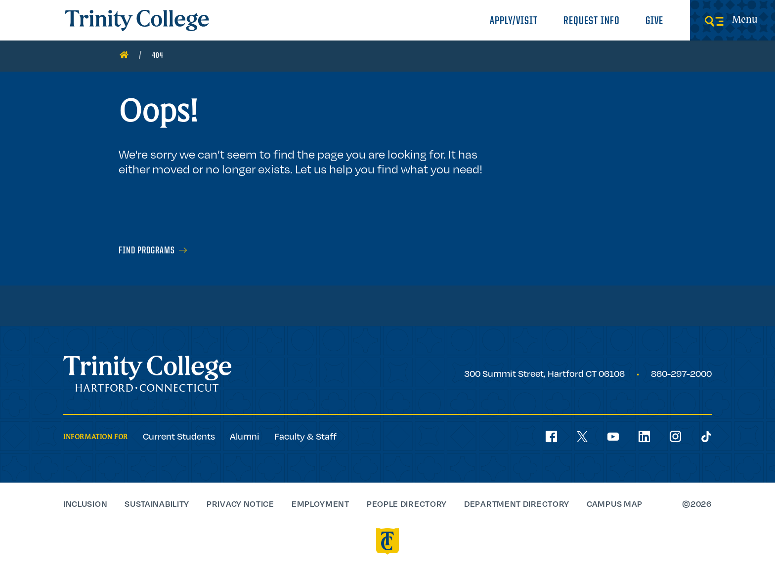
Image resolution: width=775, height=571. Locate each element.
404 (157, 56)
